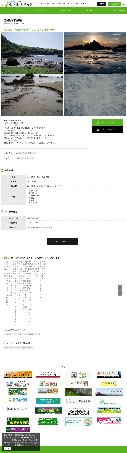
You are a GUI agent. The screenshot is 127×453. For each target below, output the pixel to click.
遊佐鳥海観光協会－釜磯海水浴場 (39, 227)
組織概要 (39, 417)
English (101, 4)
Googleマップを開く (59, 241)
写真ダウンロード (27, 417)
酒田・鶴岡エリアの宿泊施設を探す (18, 309)
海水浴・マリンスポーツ (25, 153)
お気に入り (115, 4)
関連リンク (92, 417)
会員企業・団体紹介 (51, 417)
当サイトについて (68, 417)
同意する (8, 449)
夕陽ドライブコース (23, 158)
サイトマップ (81, 417)
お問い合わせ (104, 417)
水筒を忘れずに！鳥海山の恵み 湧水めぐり (21, 295)
